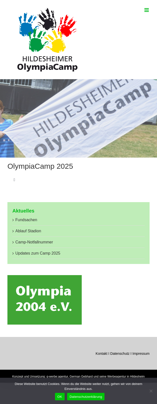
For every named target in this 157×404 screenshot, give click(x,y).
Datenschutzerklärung (86, 397)
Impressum (141, 354)
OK (59, 397)
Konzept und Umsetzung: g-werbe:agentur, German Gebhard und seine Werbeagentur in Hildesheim (78, 376)
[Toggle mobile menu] (147, 10)
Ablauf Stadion (28, 231)
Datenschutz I (121, 354)
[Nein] (150, 390)
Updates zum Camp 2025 (37, 253)
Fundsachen (26, 220)
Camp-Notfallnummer (34, 242)
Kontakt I (103, 354)
